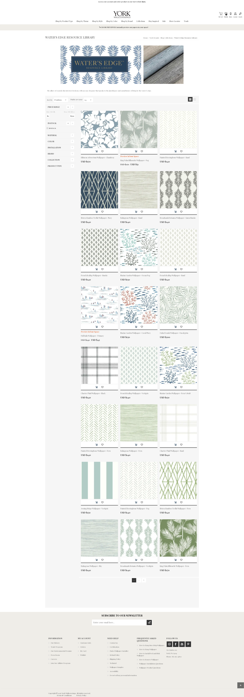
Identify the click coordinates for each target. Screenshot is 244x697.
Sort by (49, 100)
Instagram (169, 644)
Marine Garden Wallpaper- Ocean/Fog (135, 276)
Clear (68, 107)
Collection (54, 160)
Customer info (85, 643)
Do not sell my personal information (123, 675)
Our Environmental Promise (61, 651)
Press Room (55, 655)
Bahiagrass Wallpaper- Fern (131, 451)
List (194, 99)
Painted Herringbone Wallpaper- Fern (96, 451)
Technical (113, 663)
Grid (190, 99)
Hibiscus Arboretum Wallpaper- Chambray (97, 158)
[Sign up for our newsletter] (119, 622)
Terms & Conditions (64, 695)
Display (73, 99)
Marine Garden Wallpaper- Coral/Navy (135, 333)
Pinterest (188, 644)
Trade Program (57, 647)
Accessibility (114, 671)
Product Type (55, 166)
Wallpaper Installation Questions (151, 664)
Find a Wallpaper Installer (119, 651)
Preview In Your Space (129, 156)
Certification (114, 647)
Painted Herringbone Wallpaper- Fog (134, 509)
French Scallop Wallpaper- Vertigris (134, 393)
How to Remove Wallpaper (149, 660)
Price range (54, 107)
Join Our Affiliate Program (60, 663)
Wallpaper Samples (116, 667)
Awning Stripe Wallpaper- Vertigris (94, 509)
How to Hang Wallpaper (148, 649)
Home (145, 38)
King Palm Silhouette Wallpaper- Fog (134, 160)
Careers (54, 659)
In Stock (52, 123)
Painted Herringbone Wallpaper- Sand (175, 158)
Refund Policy (115, 655)
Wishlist (83, 655)
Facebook (175, 644)
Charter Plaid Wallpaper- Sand (172, 451)
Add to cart (96, 151)
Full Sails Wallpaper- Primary (92, 336)
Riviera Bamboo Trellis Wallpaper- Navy (96, 218)
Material (52, 135)
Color (51, 141)
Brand (51, 154)
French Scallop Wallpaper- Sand (172, 276)
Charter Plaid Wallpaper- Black (93, 393)
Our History (55, 643)
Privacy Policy (81, 695)
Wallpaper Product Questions (150, 668)
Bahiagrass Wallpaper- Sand (131, 218)
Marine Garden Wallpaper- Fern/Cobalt (175, 393)
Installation (54, 147)
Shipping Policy (115, 659)
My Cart (221, 13)
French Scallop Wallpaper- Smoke (94, 276)
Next (144, 580)
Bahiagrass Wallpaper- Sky (91, 566)
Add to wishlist (102, 151)
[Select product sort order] (60, 99)
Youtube (182, 644)
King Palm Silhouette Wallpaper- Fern (174, 566)
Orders (83, 647)
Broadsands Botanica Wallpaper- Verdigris (136, 566)
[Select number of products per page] (88, 99)
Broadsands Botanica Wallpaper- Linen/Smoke (178, 218)
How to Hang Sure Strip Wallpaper (151, 645)
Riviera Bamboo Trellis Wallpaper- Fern (175, 509)
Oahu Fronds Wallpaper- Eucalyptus (174, 333)
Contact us (114, 643)
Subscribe (149, 622)
